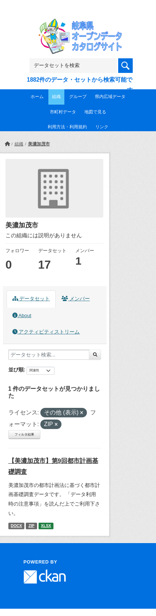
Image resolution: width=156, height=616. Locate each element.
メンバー (75, 298)
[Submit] (95, 355)
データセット (31, 298)
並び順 (16, 370)
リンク (101, 126)
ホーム (37, 96)
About (21, 315)
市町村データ (63, 111)
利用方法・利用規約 (67, 126)
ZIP (31, 525)
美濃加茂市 (39, 144)
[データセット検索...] (48, 355)
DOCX (16, 525)
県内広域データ (110, 96)
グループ (78, 96)
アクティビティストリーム (46, 332)
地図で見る (95, 111)
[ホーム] (7, 144)
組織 (56, 96)
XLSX (46, 525)
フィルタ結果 (24, 434)
